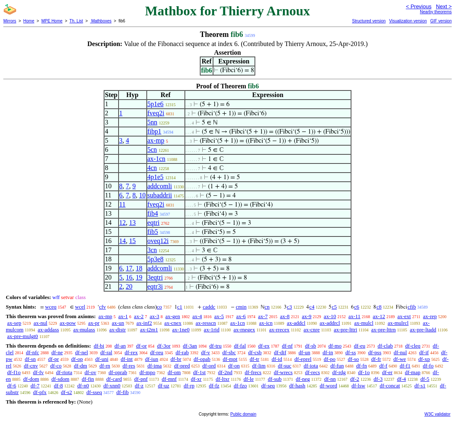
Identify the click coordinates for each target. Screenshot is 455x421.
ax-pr (93, 323)
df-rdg (339, 372)
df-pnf (141, 379)
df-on (234, 366)
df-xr (196, 379)
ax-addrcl (329, 323)
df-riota (64, 372)
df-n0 (83, 385)
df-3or (164, 346)
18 (139, 268)
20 (129, 286)
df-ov (90, 372)
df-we (399, 359)
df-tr (254, 359)
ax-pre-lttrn (383, 329)
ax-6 (241, 316)
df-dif (280, 352)
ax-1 (123, 316)
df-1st (199, 372)
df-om (174, 372)
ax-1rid (212, 329)
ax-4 (197, 316)
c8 (378, 307)
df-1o (364, 372)
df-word (328, 385)
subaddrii (160, 195)
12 (122, 222)
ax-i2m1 (149, 329)
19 (139, 277)
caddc (209, 307)
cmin (241, 307)
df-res (129, 366)
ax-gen (172, 316)
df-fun (337, 366)
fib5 (153, 231)
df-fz (214, 385)
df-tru (215, 346)
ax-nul (40, 323)
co (159, 307)
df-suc (285, 366)
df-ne (57, 352)
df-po (329, 359)
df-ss (350, 352)
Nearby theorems (436, 12)
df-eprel (302, 359)
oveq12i (158, 240)
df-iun (151, 359)
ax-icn (265, 323)
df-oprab (118, 372)
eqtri (154, 222)
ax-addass (48, 329)
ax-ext (404, 316)
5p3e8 (156, 259)
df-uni (102, 359)
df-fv (38, 372)
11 (122, 204)
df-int (127, 359)
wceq (50, 307)
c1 (179, 307)
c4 (311, 307)
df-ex (263, 346)
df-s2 (66, 392)
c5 (334, 307)
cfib (411, 307)
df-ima (155, 366)
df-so (353, 359)
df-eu (359, 346)
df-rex (131, 352)
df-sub (274, 379)
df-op (77, 359)
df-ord (209, 366)
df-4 (401, 379)
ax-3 (154, 316)
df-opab (202, 359)
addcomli (160, 186)
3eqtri (155, 277)
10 (142, 195)
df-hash (297, 385)
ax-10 (330, 316)
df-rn (104, 366)
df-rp (189, 385)
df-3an (190, 346)
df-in (327, 352)
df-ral (106, 352)
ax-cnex (173, 323)
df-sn (30, 359)
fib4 (153, 213)
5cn (152, 149)
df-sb (310, 346)
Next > (444, 6)
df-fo (428, 366)
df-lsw (358, 385)
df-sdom (60, 379)
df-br (175, 359)
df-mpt (230, 359)
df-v (205, 352)
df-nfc (32, 352)
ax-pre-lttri (345, 329)
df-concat (390, 385)
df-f (383, 366)
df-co (55, 366)
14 (122, 240)
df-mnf (169, 379)
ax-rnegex (244, 329)
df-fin (88, 379)
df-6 (11, 385)
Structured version (368, 21)
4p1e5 (156, 176)
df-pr (53, 359)
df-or (141, 346)
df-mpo (147, 372)
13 (132, 222)
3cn (152, 249)
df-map (413, 372)
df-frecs (253, 372)
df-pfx (40, 392)
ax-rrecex (279, 329)
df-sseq (94, 392)
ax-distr (117, 329)
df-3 (378, 379)
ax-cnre (312, 329)
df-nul (400, 352)
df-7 (35, 385)
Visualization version (408, 21)
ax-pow (68, 323)
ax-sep (14, 323)
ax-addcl (296, 323)
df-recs (312, 372)
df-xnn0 (111, 385)
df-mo (334, 346)
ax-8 (285, 316)
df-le (249, 379)
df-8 (58, 385)
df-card (114, 379)
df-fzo (240, 385)
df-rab (182, 352)
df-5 (424, 379)
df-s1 (420, 385)
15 (132, 240)
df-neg (303, 379)
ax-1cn (157, 158)
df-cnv (31, 366)
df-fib (122, 392)
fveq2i (156, 113)
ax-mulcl (363, 323)
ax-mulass (84, 329)
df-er (387, 372)
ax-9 (307, 316)
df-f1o (14, 372)
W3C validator (437, 414)
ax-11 (355, 316)
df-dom (31, 379)
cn (266, 307)
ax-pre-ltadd (423, 329)
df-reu (156, 352)
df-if (424, 352)
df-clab (385, 346)
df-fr (376, 359)
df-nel (81, 352)
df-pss (374, 352)
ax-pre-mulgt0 (22, 336)
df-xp (424, 359)
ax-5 (219, 316)
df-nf (287, 346)
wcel (80, 307)
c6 (356, 307)
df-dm (80, 366)
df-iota (311, 366)
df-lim (259, 366)
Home (28, 21)
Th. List (76, 21)
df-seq (268, 385)
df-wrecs (283, 372)
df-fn (361, 366)
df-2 (354, 379)
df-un (304, 352)
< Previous (418, 6)
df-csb (255, 352)
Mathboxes (100, 21)
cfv (102, 307)
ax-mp (156, 140)
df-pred (182, 366)
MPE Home (52, 21)
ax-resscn (206, 323)
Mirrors (9, 21)
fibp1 (155, 131)
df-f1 (404, 366)
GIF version (441, 21)
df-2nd (225, 372)
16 (129, 277)
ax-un (118, 323)
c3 (289, 307)
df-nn (330, 379)
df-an (120, 346)
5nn (152, 122)
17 (129, 268)
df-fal (240, 346)
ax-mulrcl (398, 323)
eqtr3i (155, 286)
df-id (276, 359)
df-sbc (229, 352)
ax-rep (430, 316)
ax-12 (379, 316)
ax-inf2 (144, 323)
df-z (139, 385)
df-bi (99, 346)
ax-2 (138, 316)
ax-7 (263, 316)
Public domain (243, 414)
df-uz (163, 385)
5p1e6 (156, 103)
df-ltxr (222, 379)
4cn (152, 167)
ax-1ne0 (181, 329)
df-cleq (413, 346)
